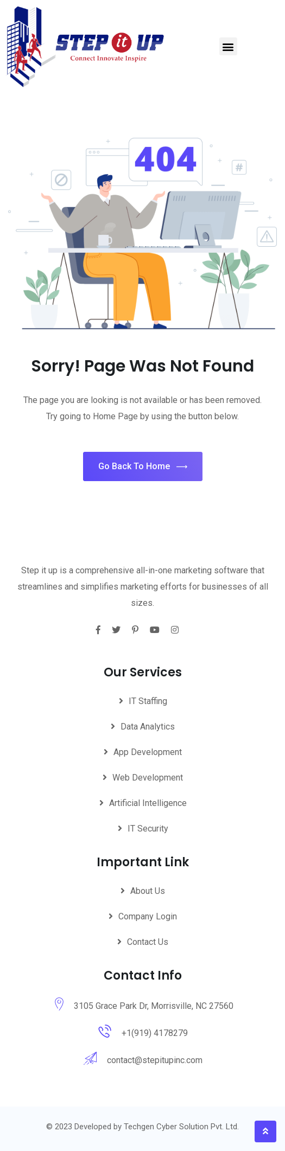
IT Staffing (148, 701)
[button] (228, 46)
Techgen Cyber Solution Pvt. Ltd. (181, 1126)
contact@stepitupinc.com (154, 1060)
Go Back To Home (142, 466)
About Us (147, 891)
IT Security (148, 828)
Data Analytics (148, 726)
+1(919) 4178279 (155, 1033)
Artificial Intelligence (148, 803)
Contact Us (147, 942)
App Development (147, 752)
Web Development (147, 777)
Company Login (147, 916)
